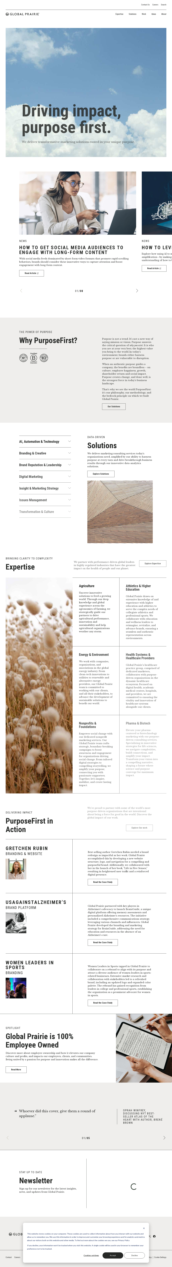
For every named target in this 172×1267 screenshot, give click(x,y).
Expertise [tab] (119, 14)
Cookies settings (91, 1255)
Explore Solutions (101, 474)
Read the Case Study (106, 882)
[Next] (137, 290)
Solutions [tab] (132, 14)
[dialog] (86, 1243)
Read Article (31, 272)
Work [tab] (144, 14)
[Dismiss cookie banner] (144, 1228)
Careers (155, 5)
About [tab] (163, 14)
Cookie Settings (160, 1257)
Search (163, 5)
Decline (134, 1255)
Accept (113, 1255)
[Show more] (69, 441)
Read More (17, 1069)
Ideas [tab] (153, 14)
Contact (9, 1257)
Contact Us (145, 5)
